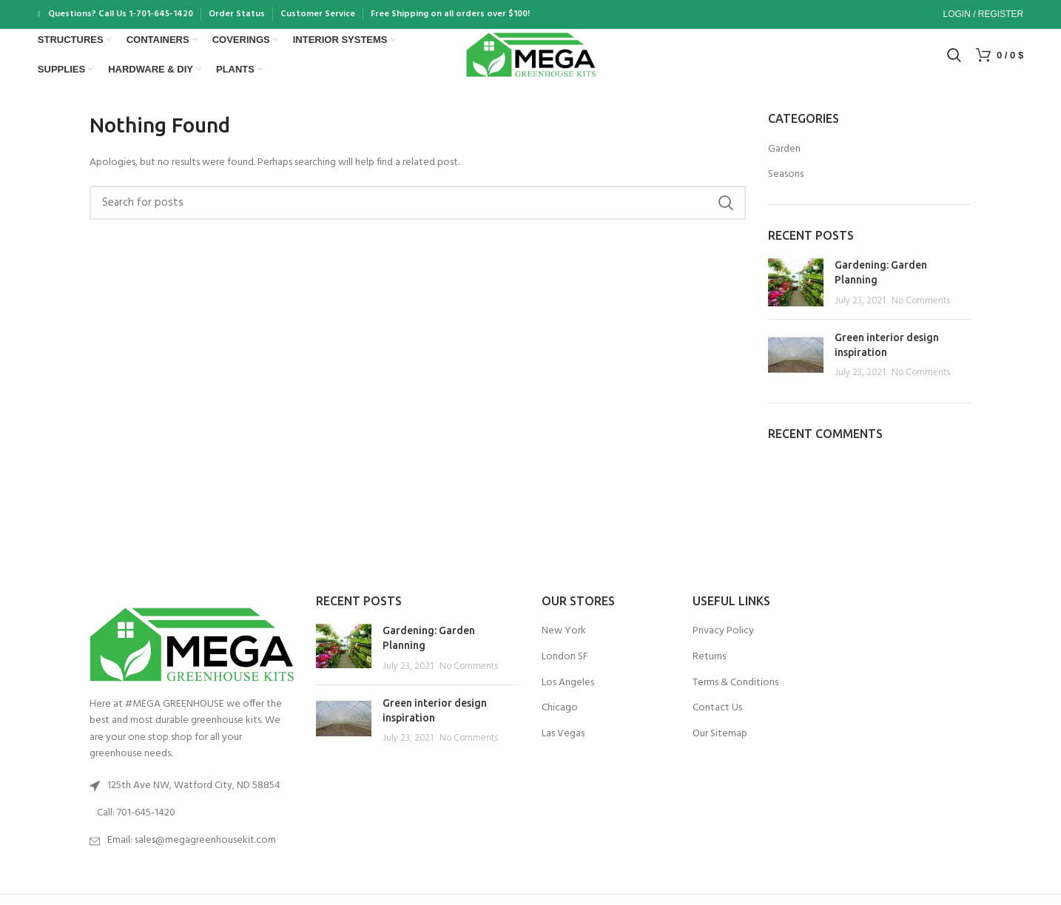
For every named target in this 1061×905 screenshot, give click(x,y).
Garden (784, 160)
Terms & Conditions (735, 694)
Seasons (786, 186)
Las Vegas (563, 745)
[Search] (954, 61)
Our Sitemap (720, 745)
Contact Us (717, 720)
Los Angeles (568, 694)
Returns (709, 668)
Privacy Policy (723, 643)
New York (564, 643)
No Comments (921, 312)
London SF (565, 668)
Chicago (560, 720)
